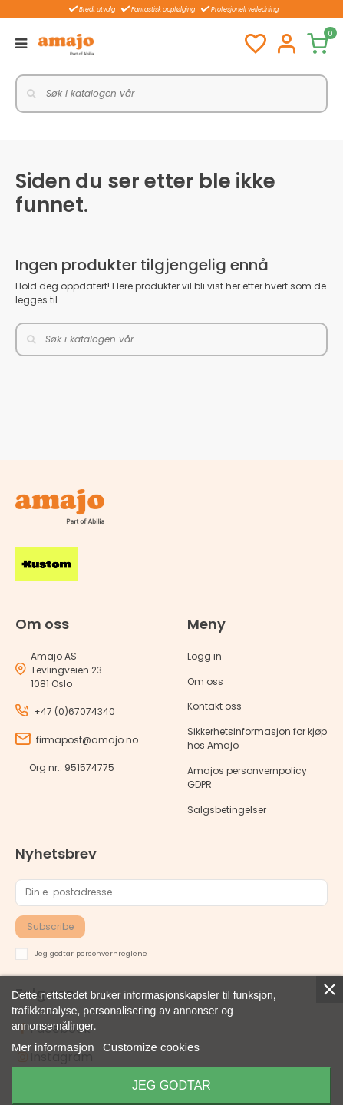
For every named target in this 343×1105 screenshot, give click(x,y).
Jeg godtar (171, 1085)
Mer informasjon (53, 1047)
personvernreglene (111, 953)
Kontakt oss (214, 706)
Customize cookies (151, 1047)
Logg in (204, 656)
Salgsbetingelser (226, 809)
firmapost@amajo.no (87, 739)
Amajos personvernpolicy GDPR (247, 777)
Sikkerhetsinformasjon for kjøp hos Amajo (257, 738)
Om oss (205, 681)
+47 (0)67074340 (74, 711)
